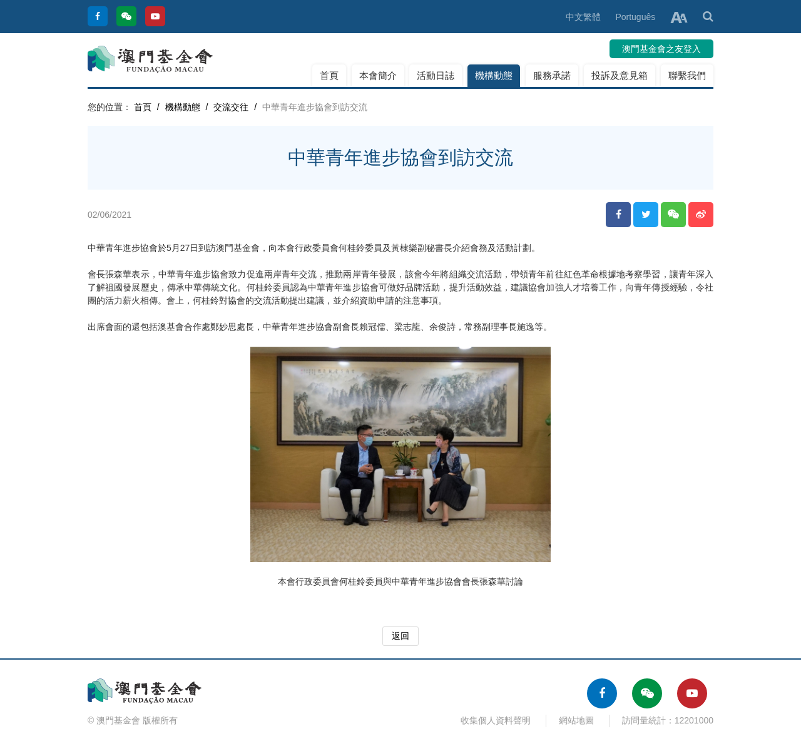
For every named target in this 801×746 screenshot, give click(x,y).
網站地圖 (576, 720)
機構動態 (494, 75)
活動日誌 (435, 75)
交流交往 (230, 107)
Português (635, 17)
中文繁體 (583, 17)
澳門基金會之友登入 (661, 49)
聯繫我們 (687, 75)
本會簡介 (378, 75)
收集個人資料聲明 (496, 720)
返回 (400, 636)
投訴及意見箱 (619, 75)
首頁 (329, 75)
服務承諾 (552, 75)
